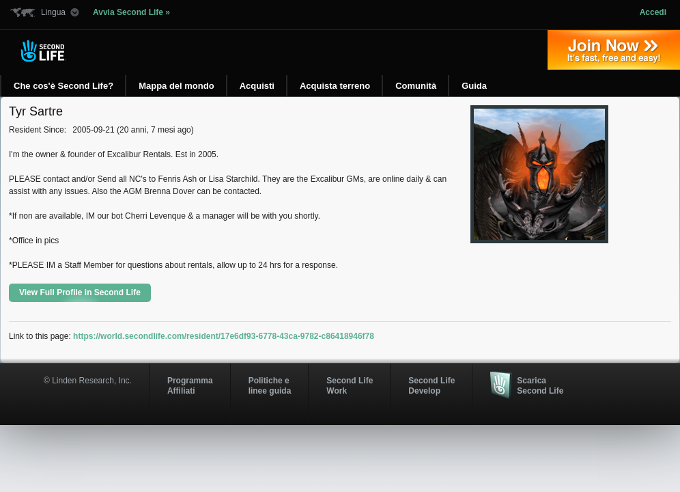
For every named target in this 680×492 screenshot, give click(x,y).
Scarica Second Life (540, 385)
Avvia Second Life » (131, 12)
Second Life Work (349, 385)
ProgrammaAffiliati (190, 385)
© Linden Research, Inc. (88, 380)
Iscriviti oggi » (614, 50)
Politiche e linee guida (270, 385)
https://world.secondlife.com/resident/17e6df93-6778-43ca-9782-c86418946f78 (223, 336)
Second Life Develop (431, 385)
